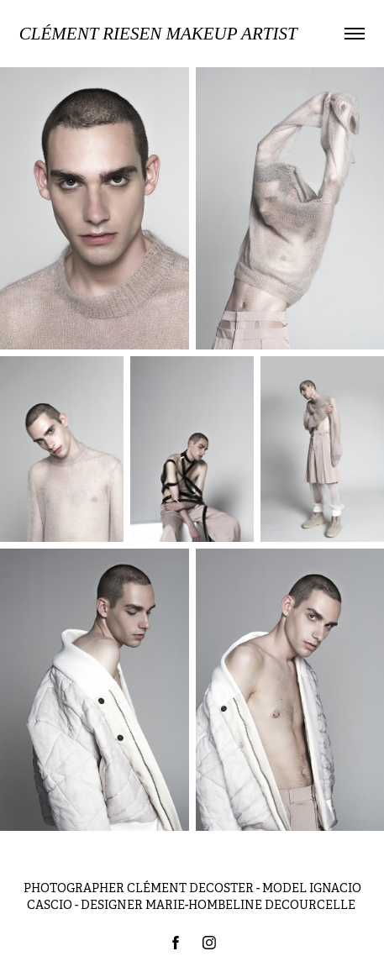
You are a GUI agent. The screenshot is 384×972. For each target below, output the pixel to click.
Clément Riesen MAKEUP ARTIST (158, 34)
